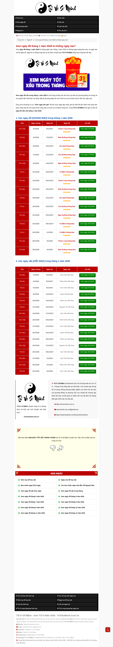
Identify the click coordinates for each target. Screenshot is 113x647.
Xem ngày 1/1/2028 (87, 275)
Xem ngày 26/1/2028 (87, 232)
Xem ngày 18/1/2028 (87, 198)
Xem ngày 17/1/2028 (87, 326)
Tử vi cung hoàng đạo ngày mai (68, 608)
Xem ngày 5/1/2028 (87, 288)
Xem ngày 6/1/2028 (87, 146)
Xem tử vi (19, 18)
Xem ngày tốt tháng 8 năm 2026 (72, 502)
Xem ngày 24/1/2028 (87, 224)
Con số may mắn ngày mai (66, 596)
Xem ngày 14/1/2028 (87, 180)
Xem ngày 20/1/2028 (87, 333)
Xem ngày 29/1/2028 (87, 249)
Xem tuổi (60, 18)
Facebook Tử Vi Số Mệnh (32, 629)
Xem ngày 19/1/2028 (87, 206)
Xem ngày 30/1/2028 (87, 365)
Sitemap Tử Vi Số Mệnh (54, 637)
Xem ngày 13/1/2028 (87, 313)
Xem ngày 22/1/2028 (87, 339)
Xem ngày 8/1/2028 (87, 294)
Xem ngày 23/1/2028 (87, 345)
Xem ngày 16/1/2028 (87, 320)
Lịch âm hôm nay (22, 604)
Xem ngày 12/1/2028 (87, 172)
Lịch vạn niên (62, 26)
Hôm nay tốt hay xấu (28, 480)
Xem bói (60, 22)
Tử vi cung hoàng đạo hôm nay (26, 608)
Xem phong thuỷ (21, 26)
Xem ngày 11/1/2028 (87, 307)
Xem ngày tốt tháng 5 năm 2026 (32, 496)
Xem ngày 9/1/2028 (87, 163)
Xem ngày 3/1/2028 (87, 137)
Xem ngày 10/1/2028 (87, 300)
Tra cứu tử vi (62, 30)
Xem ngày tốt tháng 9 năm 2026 (32, 507)
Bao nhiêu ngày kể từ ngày (30, 485)
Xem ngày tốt (20, 22)
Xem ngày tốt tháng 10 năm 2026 (73, 507)
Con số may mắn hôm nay (25, 596)
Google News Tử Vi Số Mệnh (35, 635)
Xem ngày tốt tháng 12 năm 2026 (73, 513)
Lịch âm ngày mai (63, 604)
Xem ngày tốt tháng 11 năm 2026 (33, 513)
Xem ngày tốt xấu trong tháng (72, 491)
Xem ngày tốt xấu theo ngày (31, 491)
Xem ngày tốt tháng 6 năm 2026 (72, 496)
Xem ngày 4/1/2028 (87, 281)
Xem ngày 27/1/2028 (87, 358)
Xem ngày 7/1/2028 (87, 155)
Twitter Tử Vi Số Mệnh (29, 632)
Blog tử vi (19, 30)
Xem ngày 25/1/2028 (87, 352)
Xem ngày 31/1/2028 (87, 371)
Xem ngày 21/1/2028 (87, 215)
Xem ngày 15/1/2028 (87, 189)
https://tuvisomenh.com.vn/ (31, 624)
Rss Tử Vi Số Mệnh (68, 637)
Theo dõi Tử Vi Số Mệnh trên (53, 36)
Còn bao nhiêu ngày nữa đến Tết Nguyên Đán (77, 485)
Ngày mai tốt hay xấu (68, 480)
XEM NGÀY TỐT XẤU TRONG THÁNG (42, 437)
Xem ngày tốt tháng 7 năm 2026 (32, 502)
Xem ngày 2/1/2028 (87, 129)
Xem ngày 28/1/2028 (87, 241)
